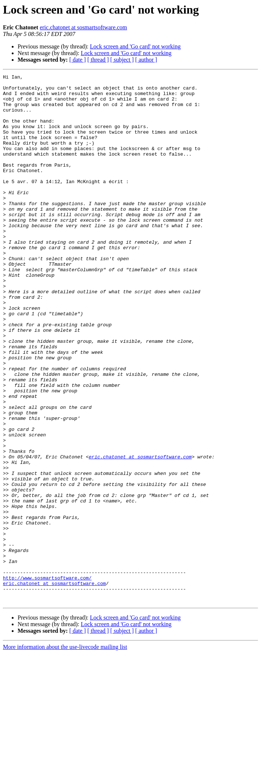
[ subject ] (122, 60)
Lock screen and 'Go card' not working (135, 46)
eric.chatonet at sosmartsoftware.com (83, 27)
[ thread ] (98, 60)
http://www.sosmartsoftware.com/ (47, 679)
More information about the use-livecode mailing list (65, 752)
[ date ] (77, 60)
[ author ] (146, 60)
